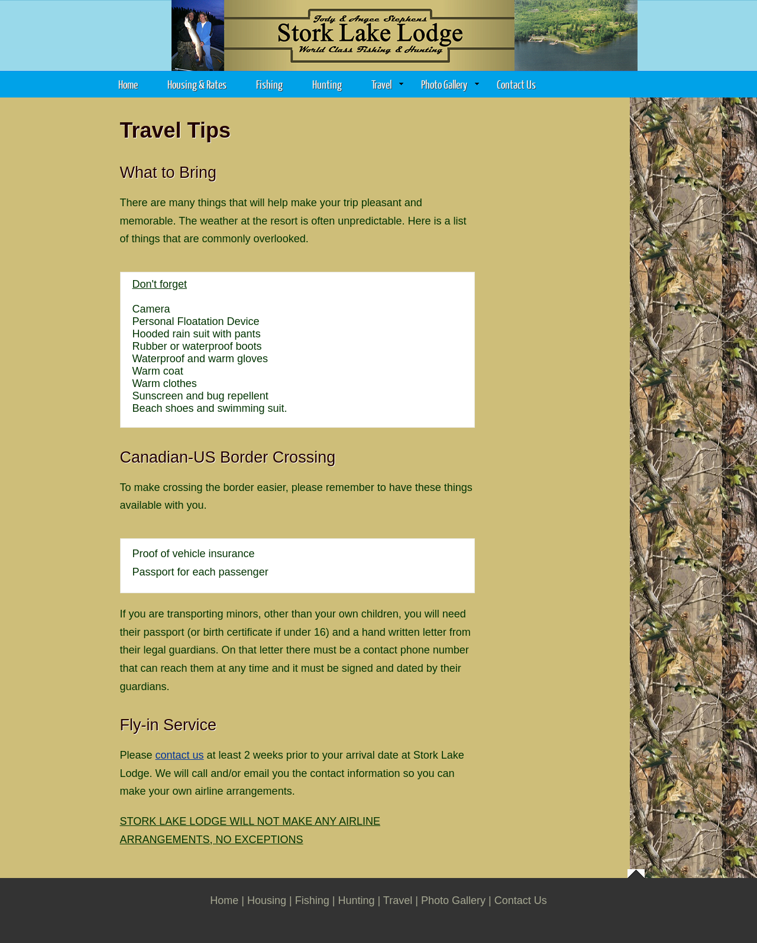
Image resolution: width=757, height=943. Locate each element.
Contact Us (516, 84)
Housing (266, 900)
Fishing (269, 84)
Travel (387, 84)
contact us (180, 755)
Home (128, 84)
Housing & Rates (197, 84)
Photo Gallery (450, 84)
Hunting (327, 84)
